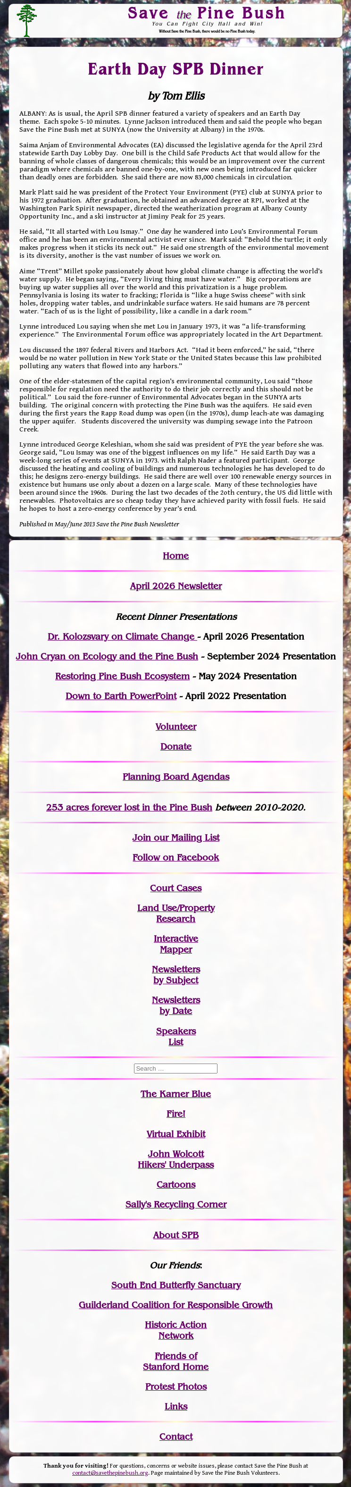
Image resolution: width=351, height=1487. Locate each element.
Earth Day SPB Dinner (176, 68)
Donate (176, 746)
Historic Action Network (176, 1330)
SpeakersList (176, 1037)
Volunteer (176, 726)
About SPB (176, 1235)
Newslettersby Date (176, 1005)
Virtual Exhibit (176, 1134)
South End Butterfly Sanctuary (176, 1285)
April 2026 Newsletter (176, 586)
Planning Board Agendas (176, 776)
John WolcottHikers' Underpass (176, 1159)
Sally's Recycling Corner (175, 1204)
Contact (175, 1436)
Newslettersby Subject (176, 975)
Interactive (176, 938)
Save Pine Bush (207, 12)
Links (176, 1406)
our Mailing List (185, 837)
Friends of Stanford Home (176, 1361)
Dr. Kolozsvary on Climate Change (122, 636)
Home (176, 555)
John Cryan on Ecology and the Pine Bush (107, 656)
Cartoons (176, 1184)
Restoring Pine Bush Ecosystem (122, 676)
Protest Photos (176, 1386)
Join (142, 837)
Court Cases (175, 888)
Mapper (176, 949)
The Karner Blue (176, 1094)
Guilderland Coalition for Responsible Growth (176, 1305)
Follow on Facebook (176, 857)
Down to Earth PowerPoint (121, 696)
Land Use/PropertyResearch (176, 913)
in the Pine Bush (157, 807)
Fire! (176, 1113)
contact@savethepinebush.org (110, 1473)
